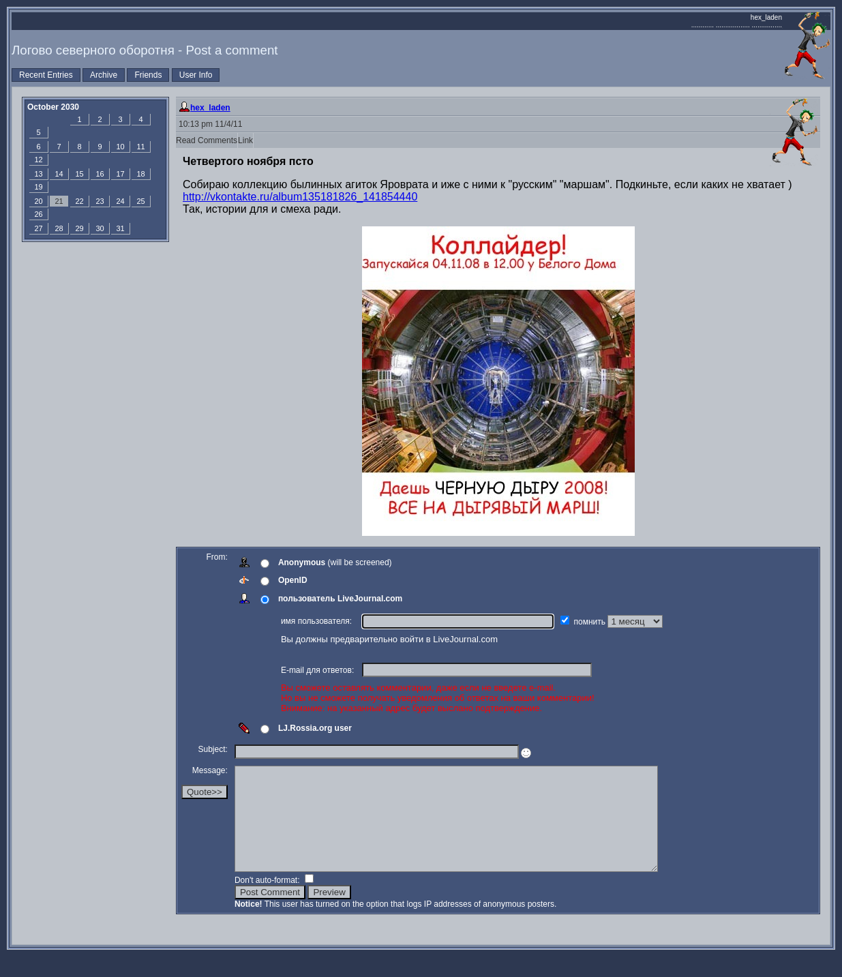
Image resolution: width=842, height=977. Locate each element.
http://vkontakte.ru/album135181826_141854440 (300, 196)
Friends (148, 75)
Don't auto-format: (269, 900)
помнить (592, 622)
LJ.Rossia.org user (316, 728)
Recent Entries (46, 75)
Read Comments (206, 140)
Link (245, 140)
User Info (196, 75)
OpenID (294, 580)
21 (59, 201)
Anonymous (303, 562)
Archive (103, 75)
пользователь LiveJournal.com (342, 598)
